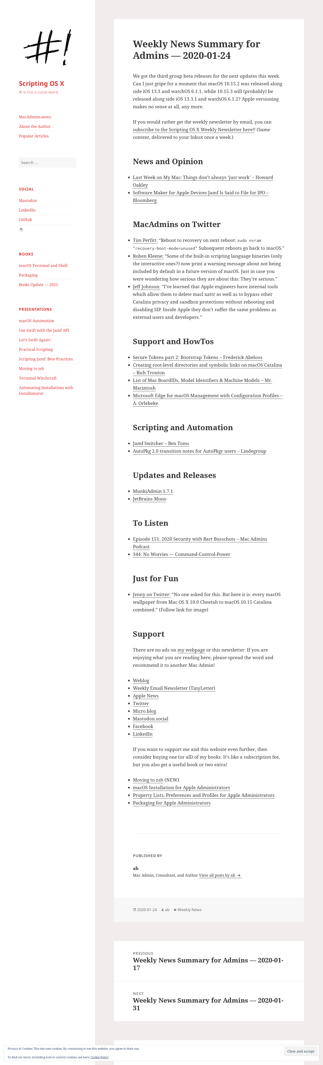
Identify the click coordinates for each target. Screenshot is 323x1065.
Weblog (141, 680)
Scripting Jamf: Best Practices (46, 359)
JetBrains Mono (149, 499)
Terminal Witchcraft (38, 378)
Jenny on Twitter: (151, 594)
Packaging (28, 275)
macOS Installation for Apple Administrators (181, 787)
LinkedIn (27, 210)
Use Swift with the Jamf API (44, 330)
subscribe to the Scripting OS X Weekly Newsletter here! (193, 129)
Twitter (141, 703)
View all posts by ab (217, 875)
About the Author (35, 126)
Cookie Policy (100, 1057)
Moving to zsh (31, 368)
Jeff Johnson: (146, 286)
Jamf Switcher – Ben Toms (161, 443)
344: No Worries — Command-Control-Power (181, 554)
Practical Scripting (36, 349)
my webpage (191, 650)
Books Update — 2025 (38, 284)
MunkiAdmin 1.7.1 (153, 491)
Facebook (143, 726)
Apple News (146, 696)
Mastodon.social (150, 719)
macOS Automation (36, 320)
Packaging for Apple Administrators (172, 803)
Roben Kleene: (148, 256)
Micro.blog (144, 711)
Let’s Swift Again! (35, 339)
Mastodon (28, 200)
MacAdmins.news (35, 117)
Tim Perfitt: (145, 240)
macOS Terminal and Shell (43, 265)
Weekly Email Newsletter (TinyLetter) (174, 688)
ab (167, 909)
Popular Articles (34, 136)
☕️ (21, 229)
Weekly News (190, 909)
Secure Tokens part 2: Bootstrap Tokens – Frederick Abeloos (197, 357)
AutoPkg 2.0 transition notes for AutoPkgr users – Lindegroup (199, 451)
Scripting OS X (41, 83)
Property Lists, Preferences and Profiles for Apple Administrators (204, 795)
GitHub (25, 219)
